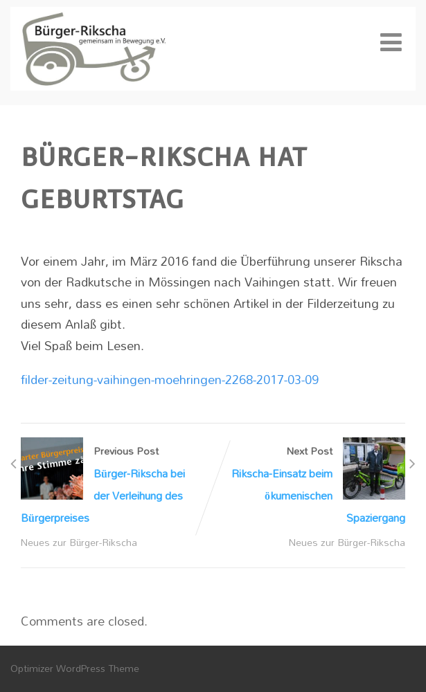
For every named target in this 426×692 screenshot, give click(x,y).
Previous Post (117, 485)
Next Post (309, 485)
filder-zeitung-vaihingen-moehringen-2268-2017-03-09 (170, 379)
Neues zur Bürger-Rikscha (79, 542)
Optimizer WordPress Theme (74, 668)
